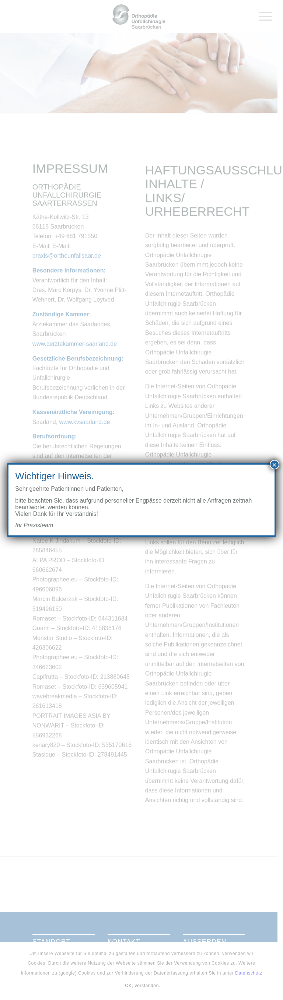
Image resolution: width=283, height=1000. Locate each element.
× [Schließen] (274, 464)
